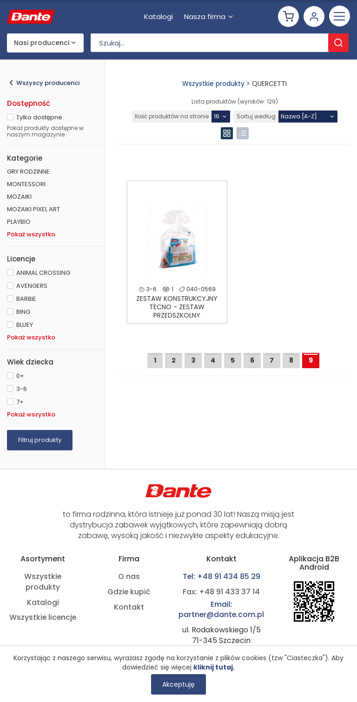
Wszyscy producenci (47, 82)
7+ (20, 401)
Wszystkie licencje (43, 617)
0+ (20, 375)
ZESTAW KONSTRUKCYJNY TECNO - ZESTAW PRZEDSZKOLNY (177, 306)
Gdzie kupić (128, 592)
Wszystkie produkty (213, 83)
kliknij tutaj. (214, 667)
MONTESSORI (26, 184)
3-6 (21, 388)
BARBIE (26, 298)
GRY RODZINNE (28, 171)
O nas (128, 577)
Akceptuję (178, 684)
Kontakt (128, 607)
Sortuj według (256, 116)
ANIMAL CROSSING (43, 272)
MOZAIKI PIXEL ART (33, 209)
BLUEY (24, 324)
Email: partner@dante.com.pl (221, 609)
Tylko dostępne (39, 117)
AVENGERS (31, 285)
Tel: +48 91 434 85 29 (221, 577)
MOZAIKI (19, 196)
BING (23, 311)
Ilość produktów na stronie (172, 116)
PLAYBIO (19, 221)
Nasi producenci (41, 43)
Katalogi (43, 603)
